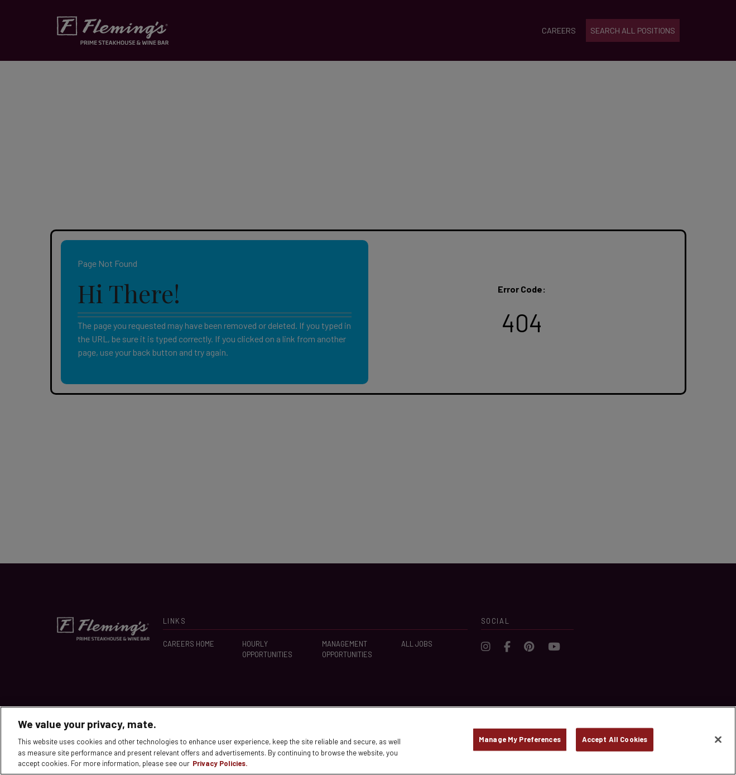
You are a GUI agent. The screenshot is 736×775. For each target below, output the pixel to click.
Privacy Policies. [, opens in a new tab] (220, 763)
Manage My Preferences (520, 739)
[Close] (718, 740)
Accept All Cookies (614, 739)
